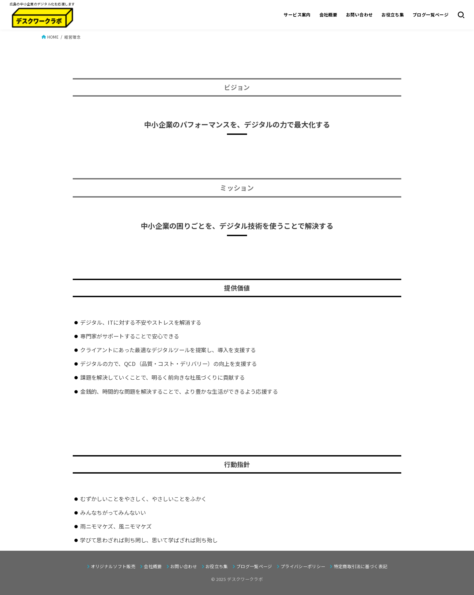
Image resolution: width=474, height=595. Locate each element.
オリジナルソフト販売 (113, 566)
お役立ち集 (392, 14)
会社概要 (328, 14)
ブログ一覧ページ (430, 14)
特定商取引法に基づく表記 (361, 566)
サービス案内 (297, 14)
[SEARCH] (461, 14)
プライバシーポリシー (303, 566)
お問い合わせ (359, 14)
